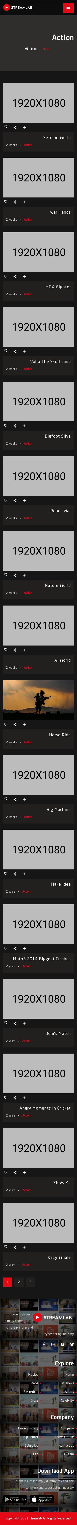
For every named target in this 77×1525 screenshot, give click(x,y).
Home (31, 48)
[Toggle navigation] (68, 8)
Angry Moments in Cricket (45, 1108)
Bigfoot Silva (58, 437)
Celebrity (67, 1400)
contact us (66, 1445)
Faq (35, 1454)
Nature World (58, 586)
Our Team (67, 1454)
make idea (61, 885)
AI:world (62, 661)
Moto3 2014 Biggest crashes (42, 959)
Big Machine (59, 810)
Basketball (30, 1392)
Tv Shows (67, 1383)
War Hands (60, 213)
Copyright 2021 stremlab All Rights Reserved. (38, 1518)
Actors (69, 1392)
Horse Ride (60, 735)
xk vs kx (62, 1183)
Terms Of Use (64, 1437)
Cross (34, 1400)
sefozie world (57, 138)
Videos (33, 1383)
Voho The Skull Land (50, 362)
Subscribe (31, 1445)
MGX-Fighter (58, 287)
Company (67, 1428)
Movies (33, 1375)
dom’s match (58, 1034)
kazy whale (59, 1258)
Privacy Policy (28, 1428)
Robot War (60, 511)
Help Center (29, 1437)
